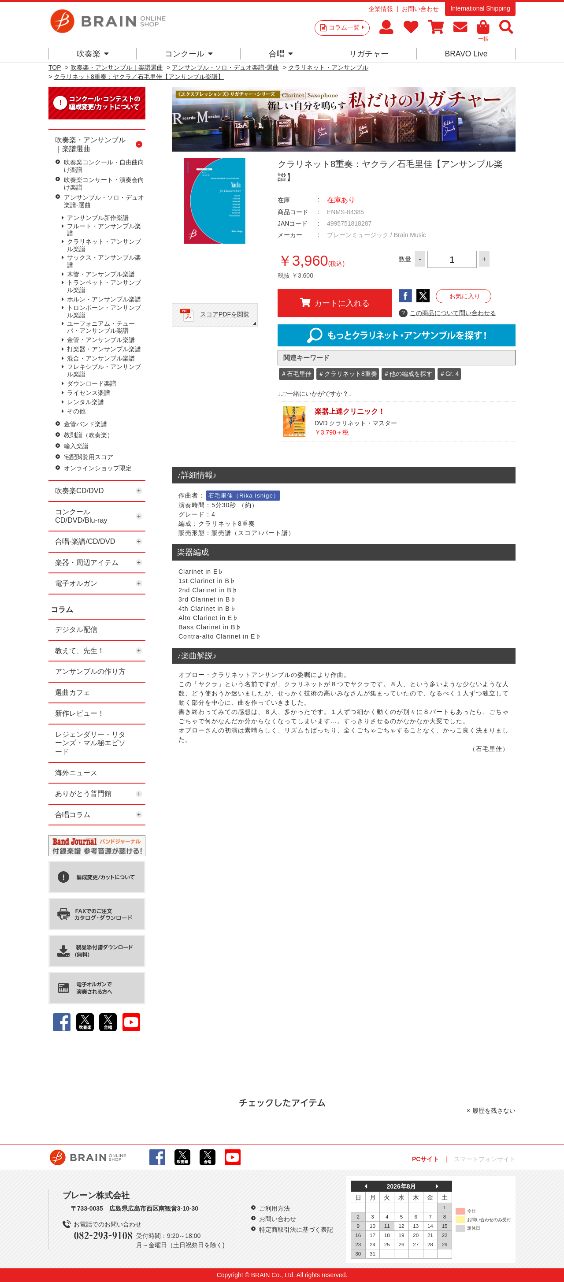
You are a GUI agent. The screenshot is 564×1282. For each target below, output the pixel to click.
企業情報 (380, 8)
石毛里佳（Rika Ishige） (243, 495)
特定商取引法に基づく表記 (296, 1229)
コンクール (189, 53)
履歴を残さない (494, 1110)
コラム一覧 (346, 27)
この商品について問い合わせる (447, 313)
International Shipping (480, 8)
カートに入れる (335, 303)
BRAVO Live (466, 53)
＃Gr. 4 (449, 373)
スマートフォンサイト (485, 1159)
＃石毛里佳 (296, 373)
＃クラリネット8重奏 (347, 373)
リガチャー (369, 53)
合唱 (281, 53)
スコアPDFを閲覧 (224, 314)
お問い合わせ (420, 8)
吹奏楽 (93, 53)
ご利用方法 (274, 1208)
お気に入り (464, 296)
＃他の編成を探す (408, 373)
